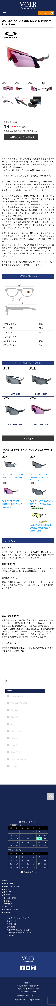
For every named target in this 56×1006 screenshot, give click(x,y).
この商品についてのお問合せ (21, 137)
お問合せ (10, 935)
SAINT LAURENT (18, 759)
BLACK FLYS (16, 731)
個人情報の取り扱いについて (19, 933)
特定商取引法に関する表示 (18, 930)
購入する (28, 438)
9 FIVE (14, 724)
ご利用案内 (11, 927)
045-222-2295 (30, 992)
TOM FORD (16, 752)
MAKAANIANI (17, 696)
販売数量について (9, 578)
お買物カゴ (11, 924)
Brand (9, 691)
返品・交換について (10, 616)
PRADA (14, 738)
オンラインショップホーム (18, 918)
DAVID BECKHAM (19, 703)
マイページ (11, 921)
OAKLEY (15, 745)
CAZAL (14, 766)
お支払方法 (6, 548)
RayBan (14, 710)
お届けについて (8, 564)
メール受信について (10, 643)
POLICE (14, 717)
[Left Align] (42, 680)
